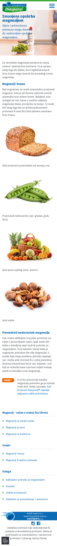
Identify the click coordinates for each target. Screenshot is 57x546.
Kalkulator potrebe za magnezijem (25, 479)
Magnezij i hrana (15, 453)
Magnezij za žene (15, 427)
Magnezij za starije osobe (20, 421)
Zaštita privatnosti (16, 492)
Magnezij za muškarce (18, 434)
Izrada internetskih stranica (35, 517)
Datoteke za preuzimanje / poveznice (27, 499)
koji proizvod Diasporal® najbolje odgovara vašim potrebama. (34, 390)
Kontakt (10, 486)
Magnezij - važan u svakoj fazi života (25, 412)
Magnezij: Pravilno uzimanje (21, 460)
